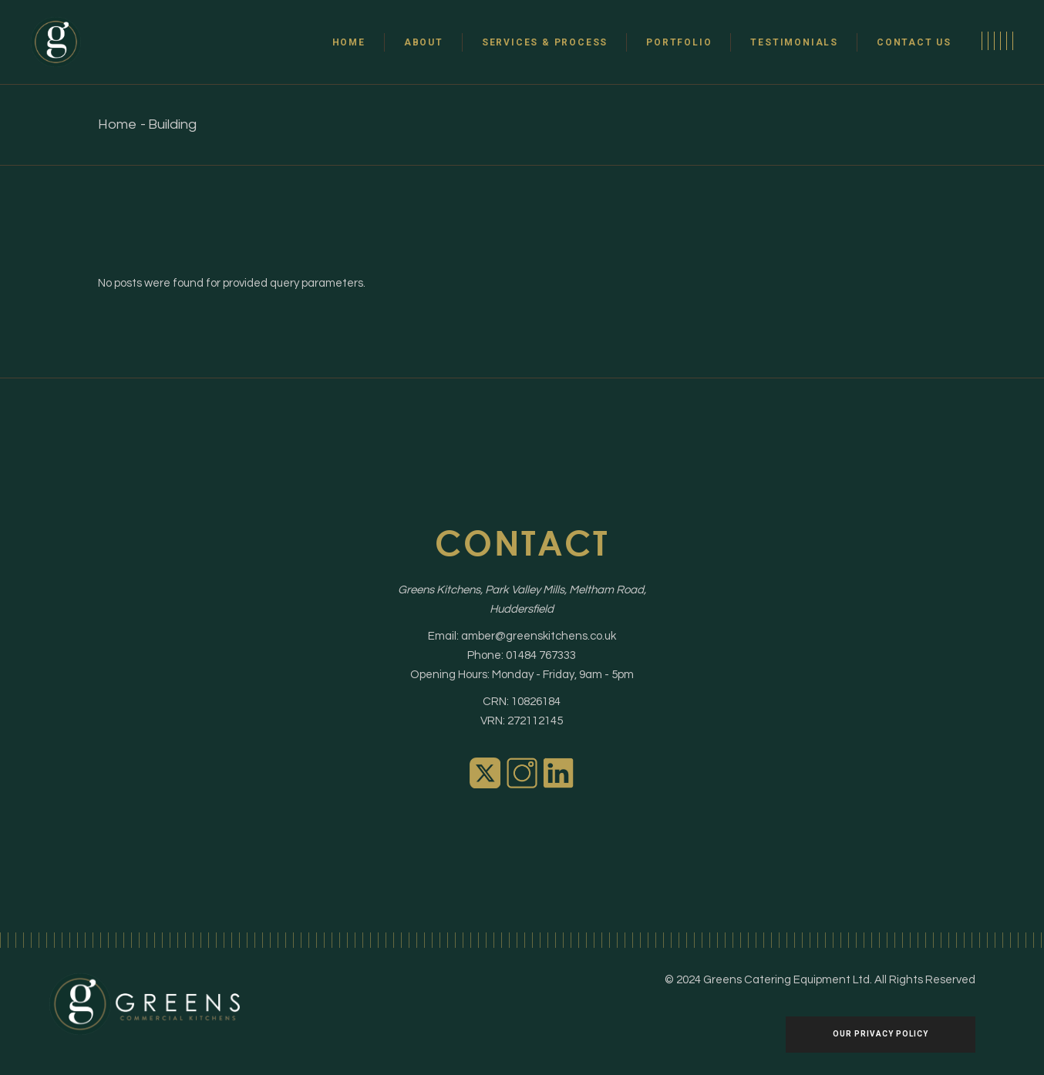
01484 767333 (541, 655)
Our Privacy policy (880, 1034)
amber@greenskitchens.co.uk (538, 636)
